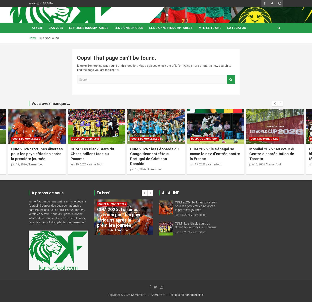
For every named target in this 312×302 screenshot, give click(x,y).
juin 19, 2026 (19, 164)
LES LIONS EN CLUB (128, 28)
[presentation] (275, 103)
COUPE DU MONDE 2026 (26, 139)
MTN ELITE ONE (210, 28)
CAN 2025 (56, 28)
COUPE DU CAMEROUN (204, 139)
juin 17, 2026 (198, 164)
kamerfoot (36, 164)
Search (231, 79)
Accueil (37, 28)
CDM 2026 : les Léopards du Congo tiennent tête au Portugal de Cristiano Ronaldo (154, 156)
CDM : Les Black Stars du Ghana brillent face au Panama (92, 154)
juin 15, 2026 (257, 164)
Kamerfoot (138, 295)
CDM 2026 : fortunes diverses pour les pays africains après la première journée (37, 154)
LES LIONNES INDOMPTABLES (171, 28)
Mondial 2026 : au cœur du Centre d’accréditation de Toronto (272, 154)
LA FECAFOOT (237, 28)
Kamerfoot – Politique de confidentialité (177, 295)
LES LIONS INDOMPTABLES (88, 28)
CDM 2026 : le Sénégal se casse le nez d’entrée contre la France (215, 154)
